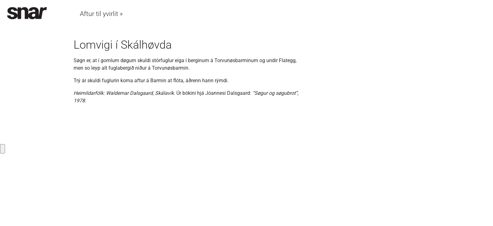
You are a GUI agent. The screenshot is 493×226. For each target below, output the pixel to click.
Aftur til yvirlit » (101, 14)
